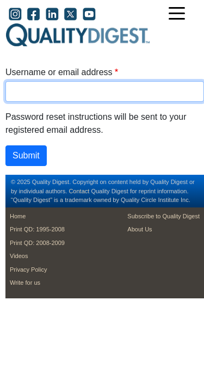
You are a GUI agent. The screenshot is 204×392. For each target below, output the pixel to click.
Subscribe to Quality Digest (163, 216)
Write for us (25, 282)
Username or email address (59, 72)
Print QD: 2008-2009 (37, 243)
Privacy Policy (28, 269)
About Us (139, 229)
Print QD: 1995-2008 (37, 229)
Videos (19, 256)
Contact (79, 191)
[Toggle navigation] (179, 14)
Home (18, 216)
